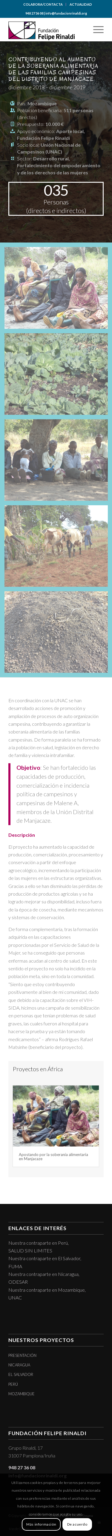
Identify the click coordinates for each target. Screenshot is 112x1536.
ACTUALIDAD (81, 4)
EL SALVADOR (20, 1374)
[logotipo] (46, 29)
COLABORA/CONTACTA (43, 4)
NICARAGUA (19, 1365)
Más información (41, 1524)
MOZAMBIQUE (21, 1393)
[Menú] (95, 29)
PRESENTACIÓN (22, 1355)
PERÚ (13, 1384)
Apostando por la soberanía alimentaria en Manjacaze (53, 1156)
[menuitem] (43, 4)
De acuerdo (77, 1524)
